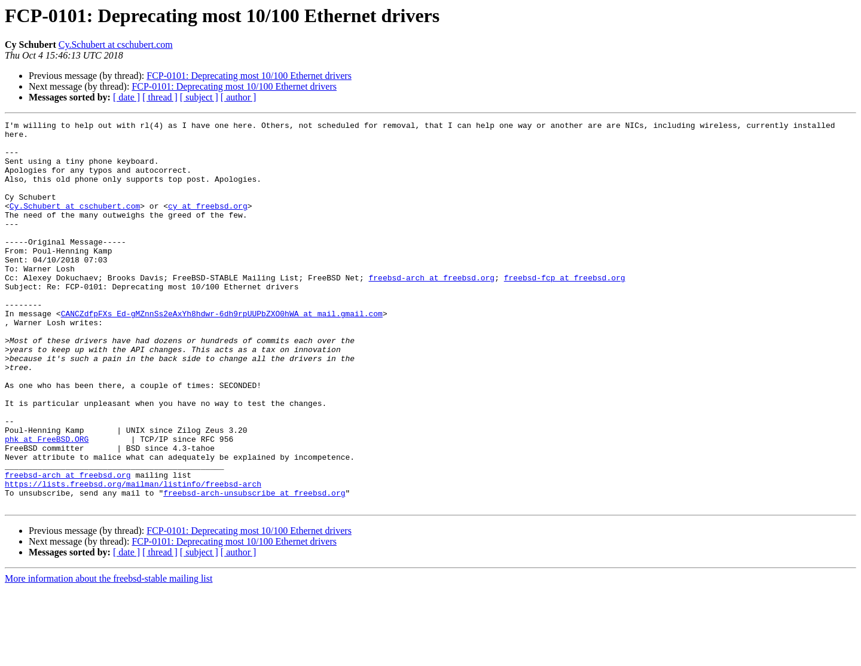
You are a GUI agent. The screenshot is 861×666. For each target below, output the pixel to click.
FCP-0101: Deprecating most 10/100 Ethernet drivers (249, 76)
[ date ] (126, 97)
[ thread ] (160, 97)
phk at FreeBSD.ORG (46, 503)
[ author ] (239, 97)
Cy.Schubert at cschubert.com (116, 44)
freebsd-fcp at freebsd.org (564, 309)
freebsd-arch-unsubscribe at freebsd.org (254, 568)
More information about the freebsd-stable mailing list (108, 655)
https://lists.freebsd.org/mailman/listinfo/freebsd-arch (133, 557)
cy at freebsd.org (208, 223)
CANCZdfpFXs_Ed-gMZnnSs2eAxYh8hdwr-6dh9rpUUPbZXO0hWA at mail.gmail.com (222, 352)
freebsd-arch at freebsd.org (431, 309)
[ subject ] (199, 97)
